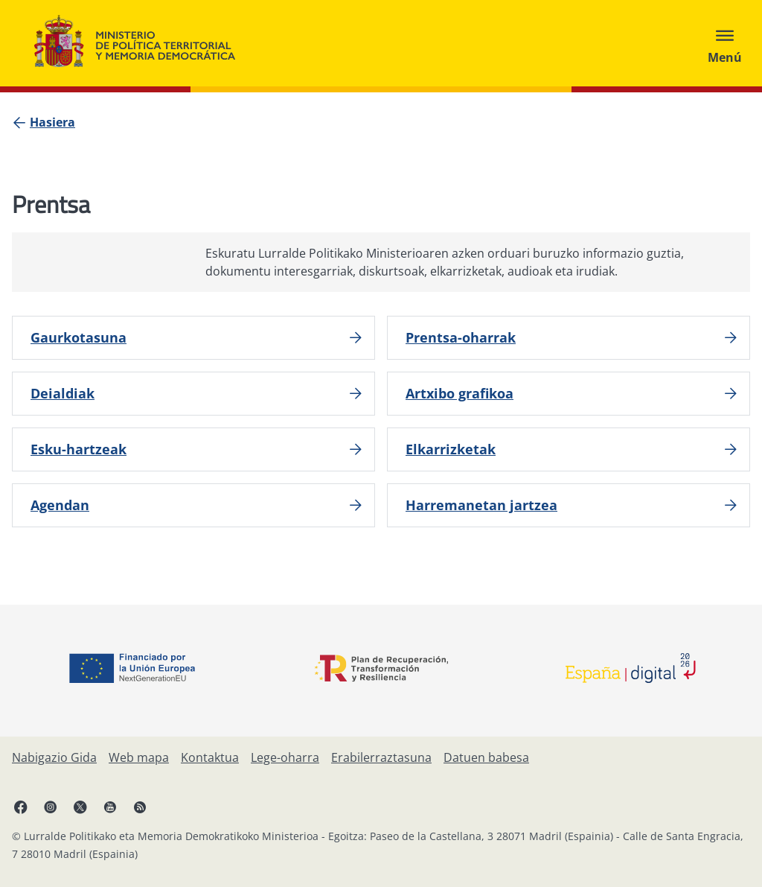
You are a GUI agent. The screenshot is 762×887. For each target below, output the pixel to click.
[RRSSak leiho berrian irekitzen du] (140, 807)
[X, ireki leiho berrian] (80, 807)
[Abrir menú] (725, 43)
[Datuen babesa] (486, 757)
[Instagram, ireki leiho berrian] (51, 807)
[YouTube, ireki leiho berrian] (110, 807)
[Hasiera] (52, 122)
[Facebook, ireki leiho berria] (21, 807)
